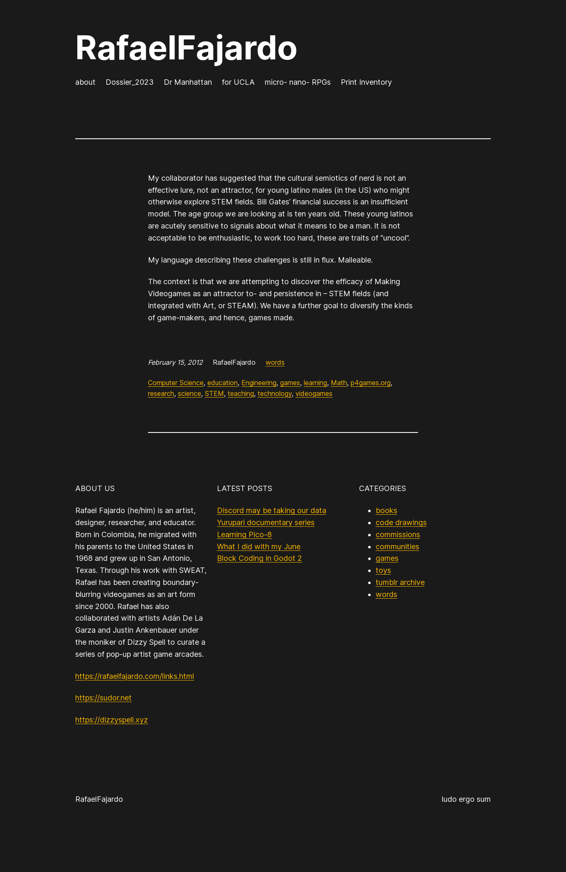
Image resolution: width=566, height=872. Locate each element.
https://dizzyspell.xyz (111, 719)
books (386, 510)
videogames (313, 393)
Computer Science (176, 382)
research (161, 393)
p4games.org (371, 382)
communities (397, 546)
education (222, 382)
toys (383, 570)
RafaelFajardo (186, 47)
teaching (241, 393)
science (189, 393)
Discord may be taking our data (271, 510)
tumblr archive (400, 582)
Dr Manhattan (188, 82)
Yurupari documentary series (266, 522)
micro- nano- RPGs (298, 82)
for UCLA (238, 82)
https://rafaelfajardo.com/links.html (134, 676)
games (290, 382)
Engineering (258, 382)
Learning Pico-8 (244, 534)
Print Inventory (366, 82)
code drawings (401, 522)
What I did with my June (258, 546)
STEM (214, 393)
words (275, 362)
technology (275, 393)
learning (315, 382)
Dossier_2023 (130, 82)
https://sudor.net (103, 697)
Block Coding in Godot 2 (259, 558)
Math (339, 382)
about (85, 82)
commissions (398, 534)
